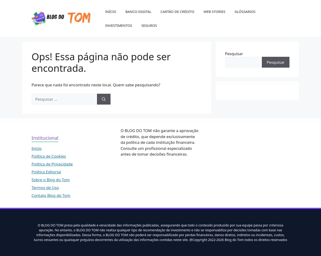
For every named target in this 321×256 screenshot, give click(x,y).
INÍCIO (110, 11)
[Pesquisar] (104, 99)
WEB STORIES (214, 11)
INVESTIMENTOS (118, 25)
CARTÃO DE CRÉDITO (177, 11)
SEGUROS (149, 25)
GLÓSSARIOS (245, 11)
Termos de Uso (45, 187)
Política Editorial (46, 172)
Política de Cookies (49, 156)
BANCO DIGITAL (138, 11)
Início (37, 148)
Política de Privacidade (52, 164)
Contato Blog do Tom (51, 195)
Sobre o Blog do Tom (51, 179)
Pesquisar (234, 53)
